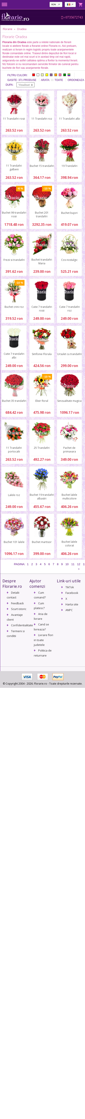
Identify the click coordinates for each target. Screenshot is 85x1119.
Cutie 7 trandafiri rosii (41, 308)
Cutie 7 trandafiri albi (14, 355)
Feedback (17, 603)
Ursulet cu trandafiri (69, 354)
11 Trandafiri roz (41, 119)
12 (78, 564)
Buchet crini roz (14, 307)
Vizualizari (24, 84)
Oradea (21, 29)
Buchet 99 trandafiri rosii (14, 214)
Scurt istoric (18, 609)
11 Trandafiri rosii (14, 119)
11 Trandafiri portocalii (14, 449)
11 (72, 564)
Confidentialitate (22, 625)
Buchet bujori (69, 213)
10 (67, 564)
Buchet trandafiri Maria (41, 261)
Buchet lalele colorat (69, 543)
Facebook (71, 593)
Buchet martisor (42, 542)
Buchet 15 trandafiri (42, 166)
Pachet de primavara (69, 449)
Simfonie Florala (42, 354)
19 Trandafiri (69, 166)
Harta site (71, 604)
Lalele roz (14, 495)
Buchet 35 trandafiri (14, 401)
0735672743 (74, 17)
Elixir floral (41, 401)
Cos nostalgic (69, 260)
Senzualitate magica (69, 401)
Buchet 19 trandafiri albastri (42, 496)
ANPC (69, 610)
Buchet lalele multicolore (69, 496)
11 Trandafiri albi (69, 119)
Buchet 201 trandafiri (42, 214)
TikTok (69, 587)
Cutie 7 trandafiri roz (69, 308)
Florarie (7, 29)
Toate (59, 80)
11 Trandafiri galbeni (14, 167)
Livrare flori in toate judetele (43, 640)
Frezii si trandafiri (14, 260)
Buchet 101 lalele (14, 542)
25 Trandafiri (42, 448)
